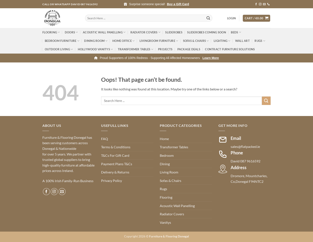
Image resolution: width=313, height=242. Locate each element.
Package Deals (188, 49)
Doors (71, 32)
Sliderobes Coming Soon (206, 32)
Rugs (260, 41)
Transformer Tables (135, 49)
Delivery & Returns (115, 172)
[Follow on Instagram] (260, 4)
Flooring (51, 32)
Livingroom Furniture (159, 41)
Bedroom (167, 155)
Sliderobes (173, 32)
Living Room (169, 172)
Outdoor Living (59, 49)
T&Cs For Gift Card (115, 155)
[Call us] (268, 4)
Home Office (123, 41)
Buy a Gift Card (178, 4)
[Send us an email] (264, 4)
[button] (231, 18)
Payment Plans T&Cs (116, 164)
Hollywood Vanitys (95, 49)
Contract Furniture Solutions (230, 49)
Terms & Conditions (115, 147)
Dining (165, 164)
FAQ (104, 139)
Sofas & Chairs (196, 41)
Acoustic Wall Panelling (104, 32)
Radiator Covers (145, 32)
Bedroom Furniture (62, 41)
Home (164, 139)
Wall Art (242, 41)
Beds (236, 32)
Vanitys (165, 222)
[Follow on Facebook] (256, 4)
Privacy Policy (111, 180)
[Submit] (208, 18)
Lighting (222, 41)
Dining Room (95, 41)
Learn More (210, 58)
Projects (165, 49)
